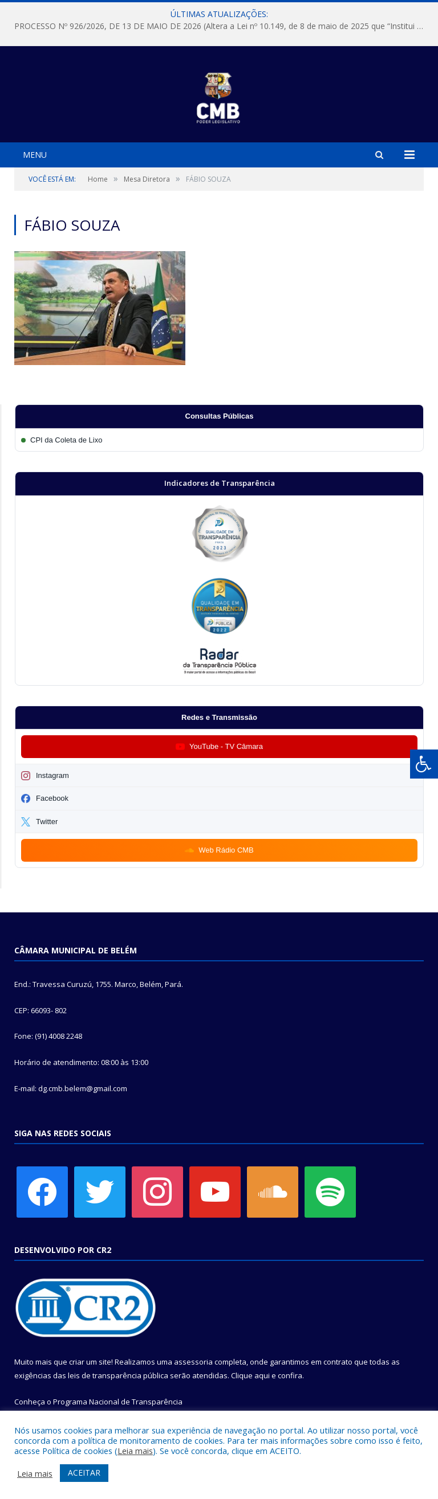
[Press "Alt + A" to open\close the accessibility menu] (424, 764)
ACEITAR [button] (84, 1472)
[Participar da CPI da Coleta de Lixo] (219, 440)
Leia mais (135, 1450)
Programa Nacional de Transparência (117, 1401)
